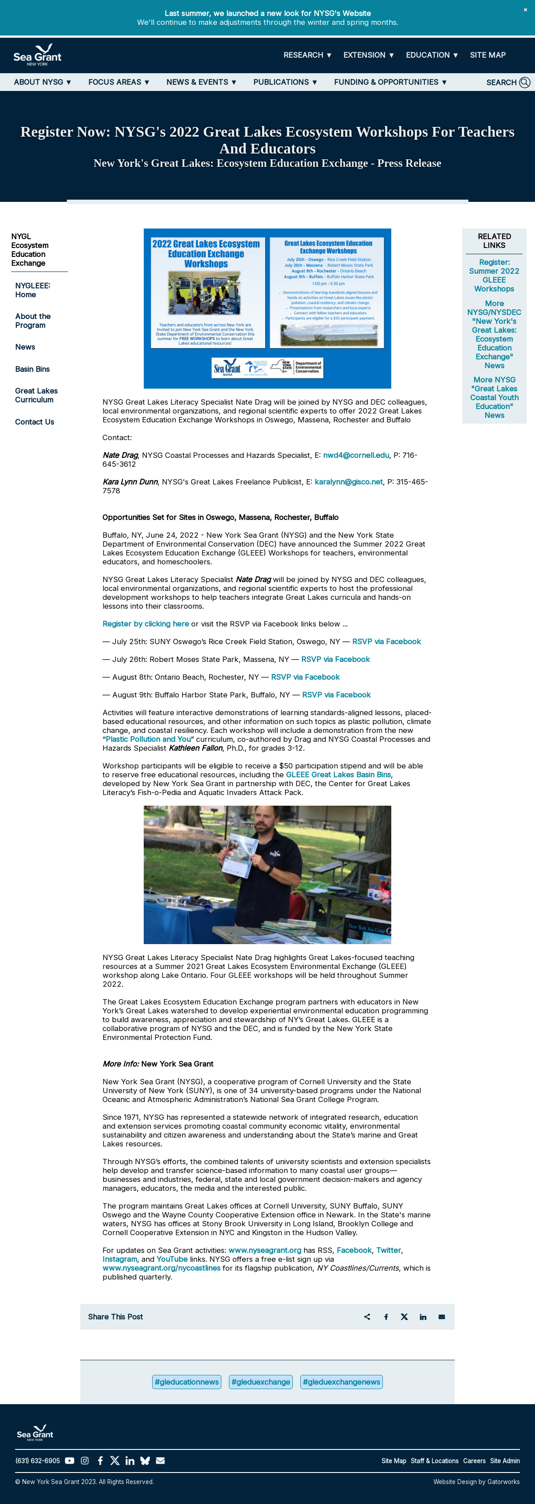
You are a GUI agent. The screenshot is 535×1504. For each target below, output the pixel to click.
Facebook (354, 1250)
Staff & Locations (435, 1461)
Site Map (394, 1461)
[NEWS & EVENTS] (202, 82)
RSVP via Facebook (386, 641)
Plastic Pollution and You (148, 739)
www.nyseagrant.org (264, 1250)
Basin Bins (32, 369)
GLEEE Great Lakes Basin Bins (338, 774)
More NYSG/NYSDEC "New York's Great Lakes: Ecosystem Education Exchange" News (494, 334)
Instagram (119, 1259)
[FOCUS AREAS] (119, 82)
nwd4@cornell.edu (356, 455)
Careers (474, 1461)
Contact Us (34, 421)
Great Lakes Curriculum (36, 395)
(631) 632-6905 (37, 1461)
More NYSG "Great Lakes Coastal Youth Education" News (494, 397)
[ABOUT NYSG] (43, 82)
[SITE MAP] (487, 55)
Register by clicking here (145, 623)
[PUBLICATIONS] (286, 82)
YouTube (173, 1259)
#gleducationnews (187, 1382)
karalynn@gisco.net (349, 481)
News (25, 347)
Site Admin (505, 1461)
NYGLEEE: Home (32, 290)
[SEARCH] (508, 82)
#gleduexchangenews (341, 1382)
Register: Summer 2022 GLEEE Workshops (494, 275)
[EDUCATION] (433, 55)
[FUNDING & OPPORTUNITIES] (391, 82)
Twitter (388, 1250)
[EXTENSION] (369, 55)
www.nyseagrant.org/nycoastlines (161, 1268)
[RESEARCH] (308, 55)
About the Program (33, 321)
